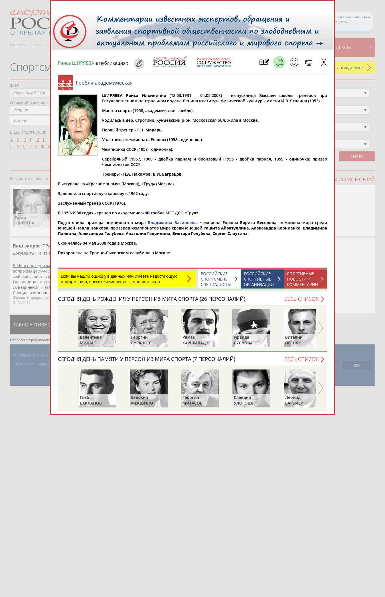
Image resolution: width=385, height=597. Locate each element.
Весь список (301, 301)
